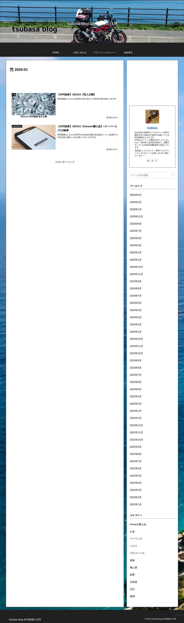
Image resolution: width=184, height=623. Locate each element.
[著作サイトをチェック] (148, 160)
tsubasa (152, 127)
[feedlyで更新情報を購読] (152, 160)
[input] (152, 175)
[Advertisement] (65, 80)
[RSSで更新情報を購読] (156, 160)
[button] (172, 175)
